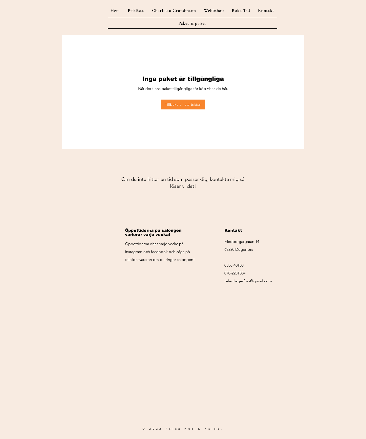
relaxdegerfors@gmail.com (248, 281)
